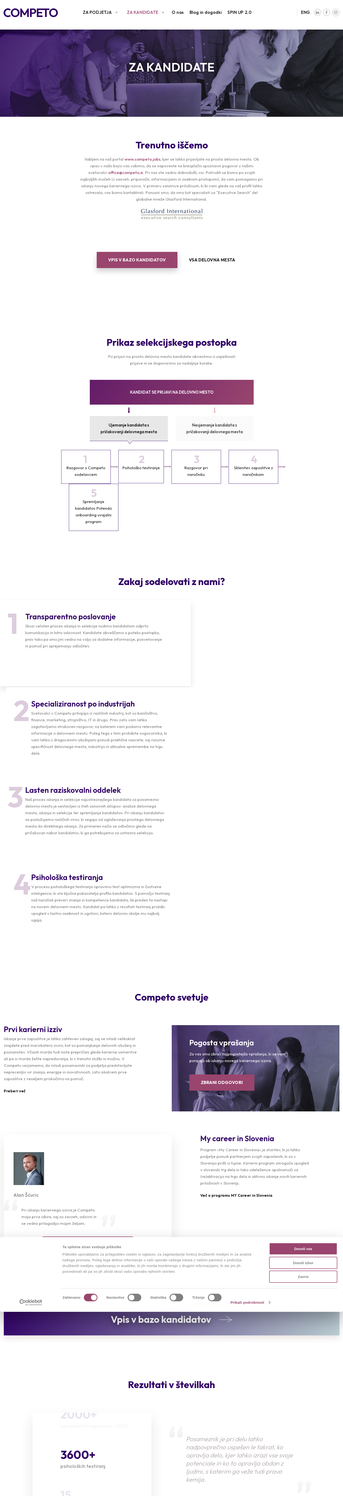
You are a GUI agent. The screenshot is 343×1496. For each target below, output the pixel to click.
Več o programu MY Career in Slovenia (236, 1029)
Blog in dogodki (206, 12)
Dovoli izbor (303, 1447)
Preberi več (15, 925)
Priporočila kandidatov (115, 1416)
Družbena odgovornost (293, 1416)
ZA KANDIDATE (142, 12)
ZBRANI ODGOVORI (222, 916)
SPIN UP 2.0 (239, 12)
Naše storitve (17, 1402)
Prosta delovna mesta (114, 1402)
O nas (178, 12)
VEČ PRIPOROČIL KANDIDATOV (87, 1078)
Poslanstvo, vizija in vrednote (299, 1402)
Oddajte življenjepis (111, 1409)
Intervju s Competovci (203, 1402)
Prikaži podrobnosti (247, 1487)
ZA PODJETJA (97, 12)
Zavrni (303, 1461)
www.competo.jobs (142, 159)
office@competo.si (125, 172)
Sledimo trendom (21, 1416)
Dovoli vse (303, 1433)
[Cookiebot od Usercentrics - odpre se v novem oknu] (31, 1486)
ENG (305, 12)
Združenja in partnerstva (294, 1409)
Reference (14, 1409)
